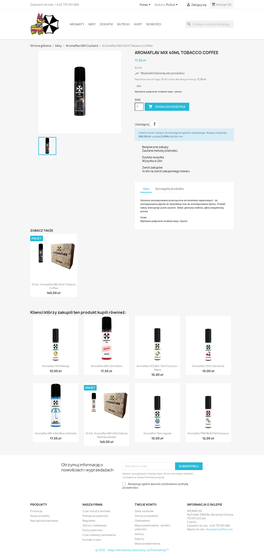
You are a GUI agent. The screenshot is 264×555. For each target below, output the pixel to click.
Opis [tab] (146, 189)
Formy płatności (92, 530)
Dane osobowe (144, 511)
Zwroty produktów (146, 516)
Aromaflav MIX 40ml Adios (106, 366)
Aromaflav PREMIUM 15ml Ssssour (208, 433)
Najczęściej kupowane (44, 520)
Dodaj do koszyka (166, 106)
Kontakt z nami (91, 539)
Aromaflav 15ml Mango (55, 366)
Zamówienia (142, 520)
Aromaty (77, 24)
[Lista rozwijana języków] (146, 5)
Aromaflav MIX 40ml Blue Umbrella (55, 433)
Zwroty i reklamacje (94, 525)
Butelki (123, 24)
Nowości (153, 24)
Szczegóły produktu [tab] (169, 189)
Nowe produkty (40, 516)
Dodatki (106, 24)
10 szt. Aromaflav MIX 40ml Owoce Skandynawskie (106, 435)
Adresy (139, 534)
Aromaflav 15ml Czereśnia (208, 366)
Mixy (92, 24)
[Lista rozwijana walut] (172, 5)
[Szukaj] (209, 24)
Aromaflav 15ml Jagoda (157, 433)
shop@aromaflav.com (219, 529)
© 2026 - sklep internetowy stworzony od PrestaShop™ (132, 550)
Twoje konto (146, 505)
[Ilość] (139, 107)
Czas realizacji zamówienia (99, 535)
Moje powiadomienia (147, 543)
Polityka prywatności (95, 516)
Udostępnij (154, 124)
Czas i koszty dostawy (96, 511)
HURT (138, 24)
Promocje (36, 511)
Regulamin (89, 520)
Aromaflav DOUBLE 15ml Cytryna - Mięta (157, 367)
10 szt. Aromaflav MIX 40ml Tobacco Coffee (54, 286)
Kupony (139, 539)
